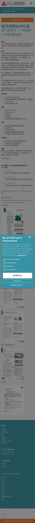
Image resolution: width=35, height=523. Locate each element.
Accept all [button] (17, 275)
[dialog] (17, 261)
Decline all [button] (17, 281)
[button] (17, 285)
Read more (22, 255)
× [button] (32, 237)
